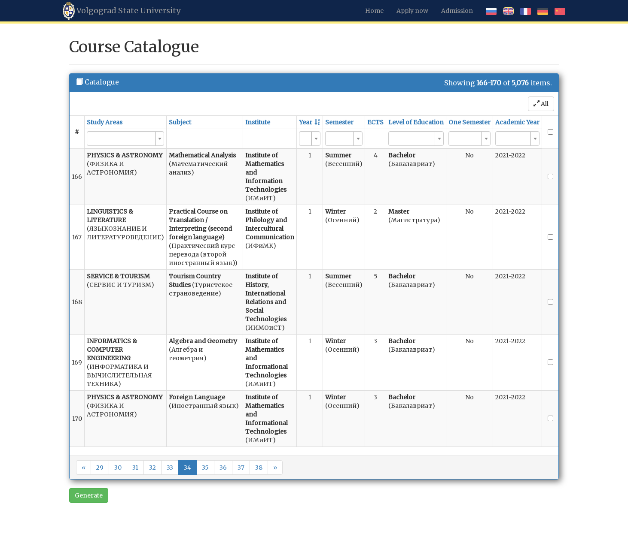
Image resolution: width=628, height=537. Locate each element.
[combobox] (125, 138)
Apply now (412, 11)
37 (241, 467)
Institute (257, 122)
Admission (457, 11)
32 (152, 467)
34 (187, 467)
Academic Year (517, 122)
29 (100, 467)
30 (118, 467)
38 (258, 467)
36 (223, 467)
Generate (89, 495)
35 (205, 467)
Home (374, 11)
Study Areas (104, 122)
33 (170, 467)
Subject (180, 122)
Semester (339, 122)
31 (135, 467)
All (541, 104)
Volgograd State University (121, 11)
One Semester (469, 122)
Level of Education (416, 122)
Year (305, 122)
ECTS (375, 122)
